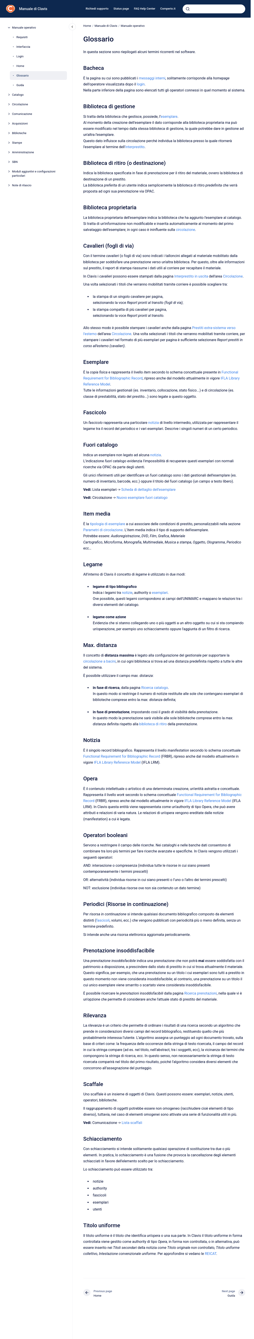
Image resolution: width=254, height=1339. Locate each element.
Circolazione (20, 104)
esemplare (169, 116)
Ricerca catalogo (154, 688)
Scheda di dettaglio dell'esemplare (148, 489)
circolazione (185, 230)
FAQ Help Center (144, 8)
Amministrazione (23, 152)
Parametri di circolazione (103, 530)
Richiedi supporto (97, 8)
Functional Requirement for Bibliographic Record (121, 756)
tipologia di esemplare (107, 524)
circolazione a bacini (99, 661)
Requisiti (22, 37)
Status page (121, 8)
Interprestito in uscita (191, 276)
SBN (15, 162)
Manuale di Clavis (33, 9)
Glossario (22, 75)
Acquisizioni (20, 123)
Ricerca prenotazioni (200, 993)
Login (19, 56)
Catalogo (18, 94)
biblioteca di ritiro (153, 724)
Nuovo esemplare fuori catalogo (142, 497)
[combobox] (214, 9)
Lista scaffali (132, 1123)
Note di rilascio (22, 185)
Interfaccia (23, 46)
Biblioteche (19, 133)
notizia (153, 423)
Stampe (17, 142)
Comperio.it (167, 8)
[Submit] (187, 8)
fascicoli (102, 920)
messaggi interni (152, 78)
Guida (20, 85)
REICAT (210, 1254)
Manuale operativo (24, 27)
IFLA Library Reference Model (117, 762)
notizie (127, 593)
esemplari (160, 593)
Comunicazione (22, 114)
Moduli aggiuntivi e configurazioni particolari (33, 174)
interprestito (135, 147)
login (141, 84)
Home (20, 66)
